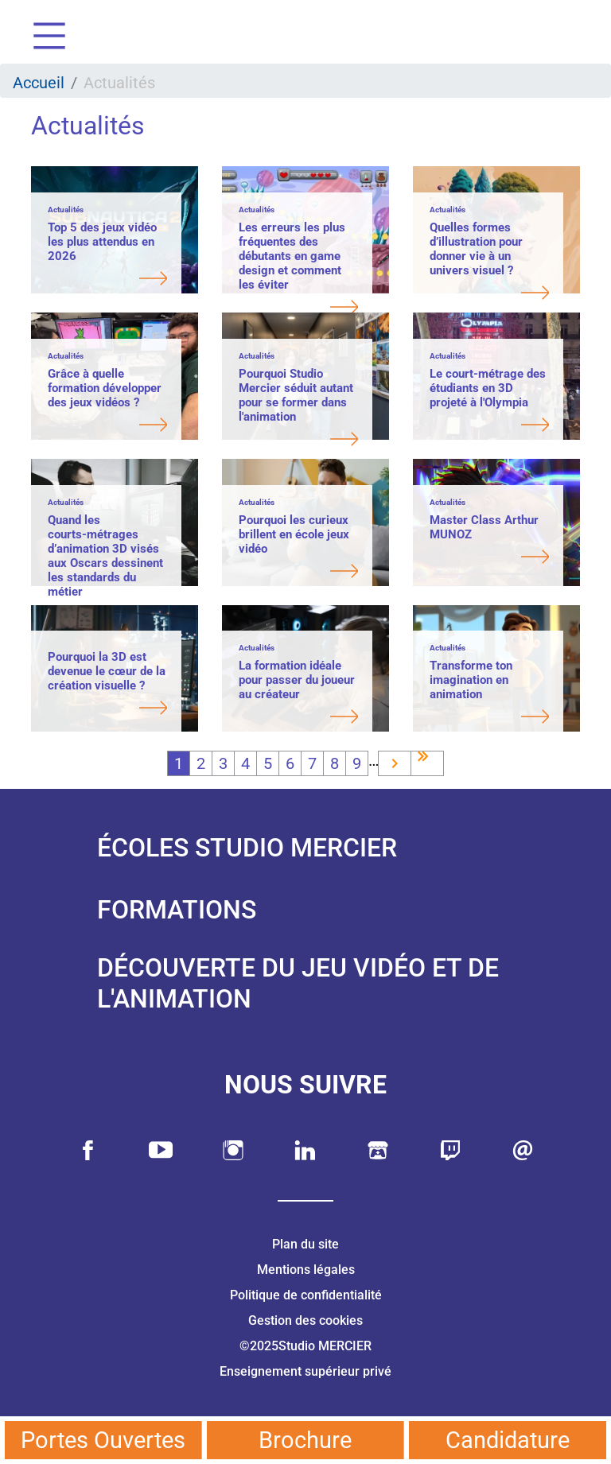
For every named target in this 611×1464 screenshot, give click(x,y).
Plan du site (305, 1244)
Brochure (305, 1440)
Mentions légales (306, 1269)
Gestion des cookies (305, 1320)
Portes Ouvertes (103, 1440)
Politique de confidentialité (306, 1295)
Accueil (38, 82)
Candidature (508, 1440)
